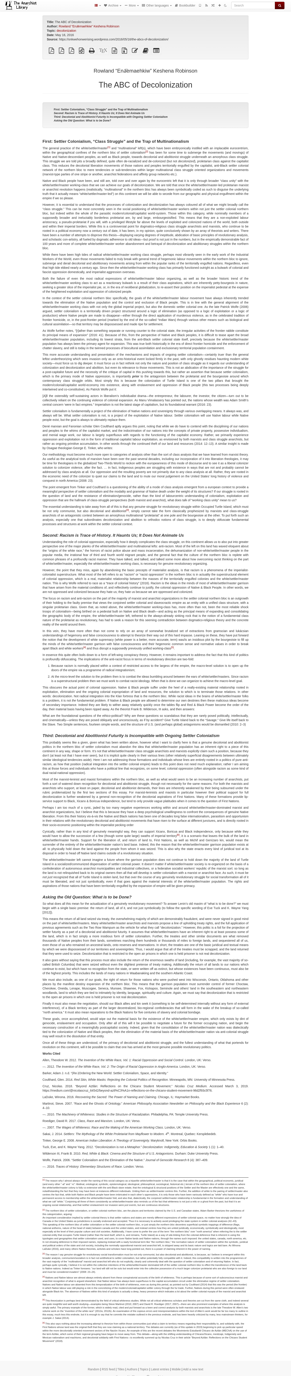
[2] (146, 151)
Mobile (176, 1369)
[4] (84, 647)
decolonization (66, 30)
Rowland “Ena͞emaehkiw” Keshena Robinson (89, 26)
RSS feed (108, 1369)
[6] (178, 834)
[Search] (253, 5)
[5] (172, 647)
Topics (144, 1369)
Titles (120, 1369)
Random (93, 1369)
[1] (108, 147)
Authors (132, 1369)
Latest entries (160, 1369)
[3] (127, 510)
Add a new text (193, 1369)
